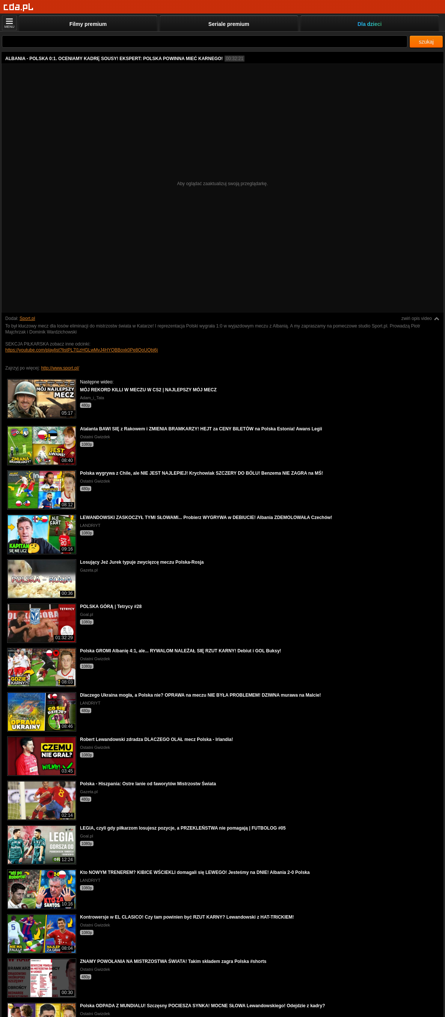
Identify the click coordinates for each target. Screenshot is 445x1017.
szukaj (426, 42)
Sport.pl (27, 318)
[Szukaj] (204, 41)
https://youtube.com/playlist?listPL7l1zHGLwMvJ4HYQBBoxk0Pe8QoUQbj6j (81, 350)
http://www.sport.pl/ (60, 368)
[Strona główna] (18, 7)
